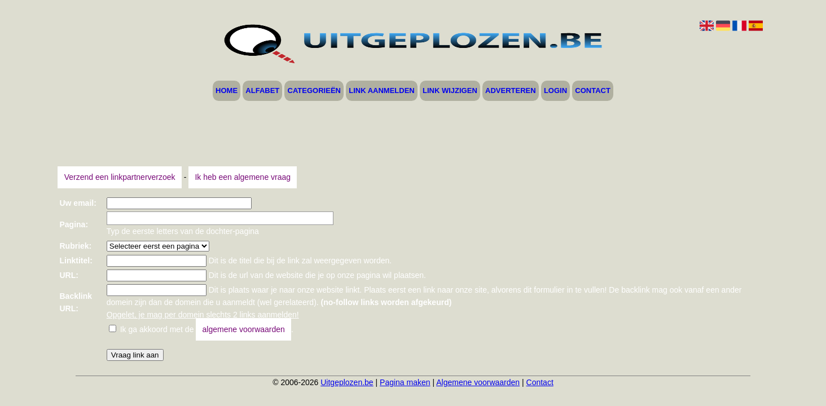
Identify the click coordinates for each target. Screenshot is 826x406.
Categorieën (314, 91)
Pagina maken (405, 382)
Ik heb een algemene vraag (243, 177)
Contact (592, 91)
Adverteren (510, 91)
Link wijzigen (450, 91)
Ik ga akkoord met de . (206, 329)
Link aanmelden (382, 91)
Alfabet (262, 91)
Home (227, 91)
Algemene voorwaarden (478, 382)
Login (555, 91)
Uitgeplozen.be (346, 382)
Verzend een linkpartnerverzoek (119, 177)
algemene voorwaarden (244, 329)
